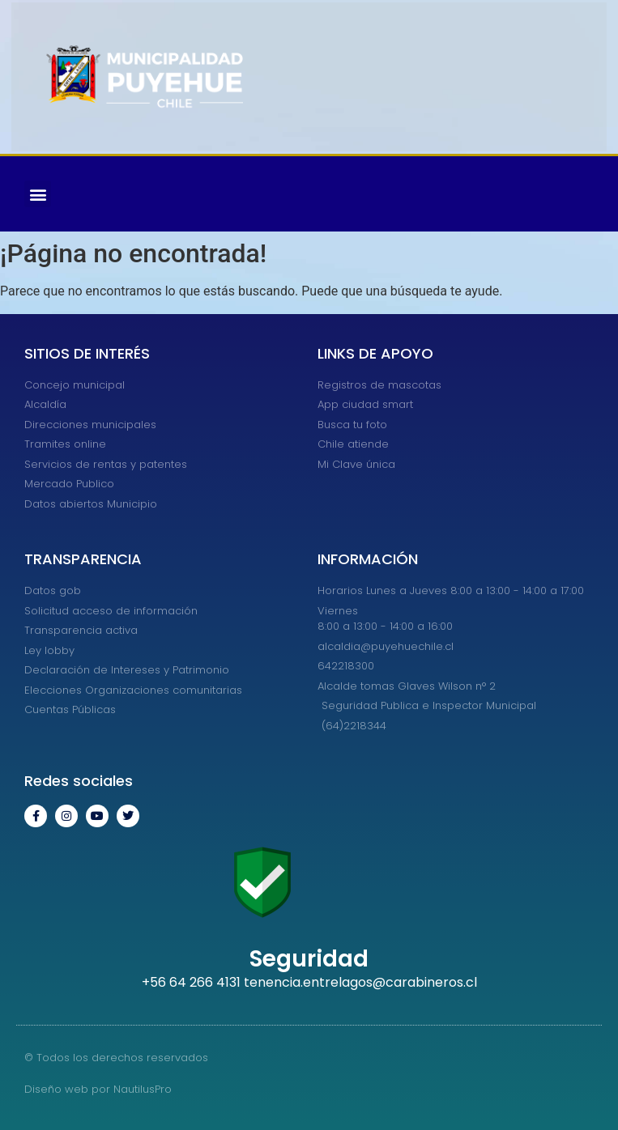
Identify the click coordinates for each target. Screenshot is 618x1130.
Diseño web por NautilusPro (98, 1089)
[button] (37, 194)
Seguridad (309, 959)
